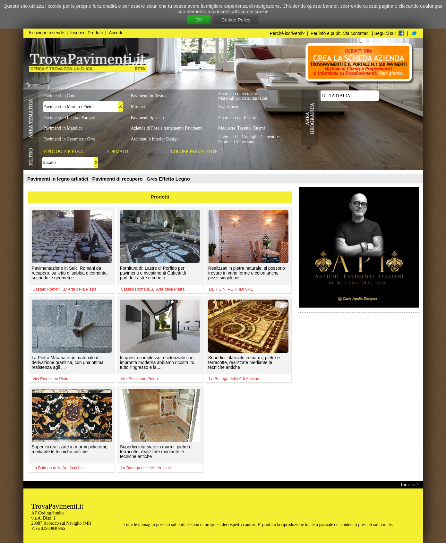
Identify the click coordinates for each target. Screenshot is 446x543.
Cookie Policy (236, 19)
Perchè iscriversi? (287, 33)
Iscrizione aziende (46, 32)
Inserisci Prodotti (86, 32)
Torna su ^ (409, 484)
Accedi (115, 32)
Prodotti (160, 196)
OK (198, 19)
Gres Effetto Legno (168, 179)
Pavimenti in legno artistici (58, 179)
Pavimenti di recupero (118, 179)
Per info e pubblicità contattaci (340, 33)
